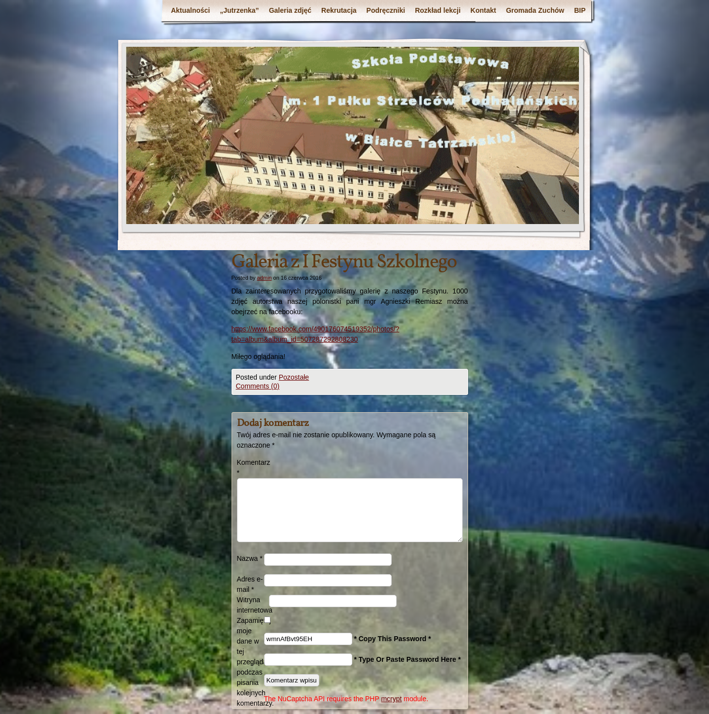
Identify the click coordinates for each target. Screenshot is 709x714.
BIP (579, 10)
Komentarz (250, 467)
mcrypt (391, 699)
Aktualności (190, 10)
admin (264, 278)
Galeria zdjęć (290, 10)
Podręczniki (386, 10)
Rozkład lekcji (438, 10)
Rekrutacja (339, 10)
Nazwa (250, 558)
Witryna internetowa (253, 605)
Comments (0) (258, 386)
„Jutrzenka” (239, 10)
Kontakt (483, 10)
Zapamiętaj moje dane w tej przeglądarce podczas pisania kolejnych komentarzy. (250, 662)
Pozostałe (294, 377)
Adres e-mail (250, 584)
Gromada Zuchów (535, 10)
